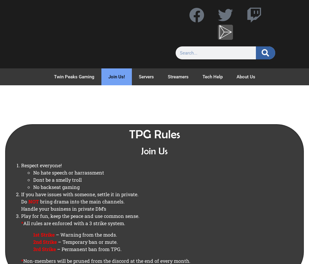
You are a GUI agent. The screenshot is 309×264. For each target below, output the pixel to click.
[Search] (266, 52)
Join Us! (116, 77)
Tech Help (212, 77)
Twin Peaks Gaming (74, 77)
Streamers (178, 77)
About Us (246, 77)
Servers (146, 77)
